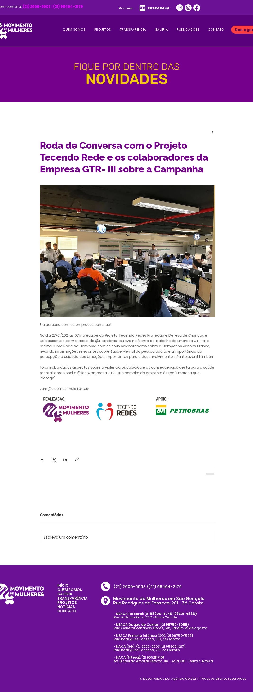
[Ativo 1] (179, 7)
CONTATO (66, 611)
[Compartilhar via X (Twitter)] (53, 459)
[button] (188, 29)
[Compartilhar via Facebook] (42, 459)
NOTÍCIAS (66, 606)
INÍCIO (63, 585)
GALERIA (64, 593)
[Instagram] (188, 7)
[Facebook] (196, 7)
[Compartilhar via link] (77, 459)
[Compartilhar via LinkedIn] (65, 459)
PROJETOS (67, 602)
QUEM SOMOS (69, 589)
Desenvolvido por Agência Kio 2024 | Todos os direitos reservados (194, 678)
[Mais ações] (212, 132)
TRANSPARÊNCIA (72, 598)
